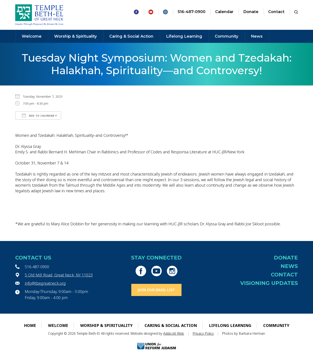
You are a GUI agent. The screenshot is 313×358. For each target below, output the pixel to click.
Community (226, 36)
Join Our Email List (156, 290)
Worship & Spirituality (75, 36)
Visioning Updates (269, 283)
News (257, 36)
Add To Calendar (38, 115)
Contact (276, 11)
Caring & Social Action (131, 36)
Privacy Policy (203, 333)
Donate (250, 11)
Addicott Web (173, 333)
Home (30, 325)
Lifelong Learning (184, 36)
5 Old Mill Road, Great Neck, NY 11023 (59, 275)
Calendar (224, 11)
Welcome (32, 36)
